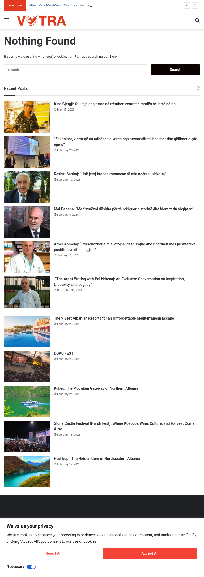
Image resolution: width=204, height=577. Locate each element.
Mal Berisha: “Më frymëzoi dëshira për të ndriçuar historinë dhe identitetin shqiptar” (123, 209)
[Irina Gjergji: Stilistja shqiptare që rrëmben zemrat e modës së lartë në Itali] (27, 117)
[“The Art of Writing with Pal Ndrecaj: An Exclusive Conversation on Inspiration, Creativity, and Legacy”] (27, 292)
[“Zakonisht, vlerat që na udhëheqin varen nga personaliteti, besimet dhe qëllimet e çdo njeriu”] (27, 152)
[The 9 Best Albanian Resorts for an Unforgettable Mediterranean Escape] (27, 331)
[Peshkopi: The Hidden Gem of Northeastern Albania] (27, 471)
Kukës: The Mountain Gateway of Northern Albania (96, 388)
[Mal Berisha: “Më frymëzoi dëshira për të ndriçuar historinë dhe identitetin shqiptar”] (27, 222)
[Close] (198, 523)
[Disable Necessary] (31, 567)
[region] (102, 547)
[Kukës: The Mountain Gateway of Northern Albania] (27, 401)
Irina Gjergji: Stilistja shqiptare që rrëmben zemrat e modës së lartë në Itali (115, 104)
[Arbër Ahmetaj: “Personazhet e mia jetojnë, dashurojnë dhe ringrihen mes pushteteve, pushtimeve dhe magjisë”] (27, 257)
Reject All (53, 553)
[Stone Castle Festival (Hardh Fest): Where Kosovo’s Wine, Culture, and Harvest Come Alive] (27, 436)
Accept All (149, 553)
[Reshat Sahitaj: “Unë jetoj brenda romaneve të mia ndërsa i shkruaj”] (27, 187)
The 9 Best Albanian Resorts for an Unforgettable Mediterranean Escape (114, 318)
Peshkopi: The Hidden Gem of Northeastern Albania (97, 458)
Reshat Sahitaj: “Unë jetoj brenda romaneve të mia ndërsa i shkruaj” (110, 174)
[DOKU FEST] (27, 366)
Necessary (15, 567)
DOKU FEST (64, 353)
